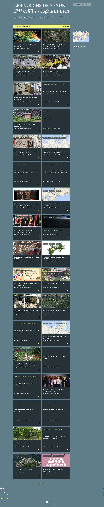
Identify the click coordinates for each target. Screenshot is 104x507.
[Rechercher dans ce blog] (83, 4)
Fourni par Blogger (52, 502)
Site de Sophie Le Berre (77, 47)
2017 (4, 492)
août (7, 495)
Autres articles (41, 483)
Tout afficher (65, 26)
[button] (39, 52)
